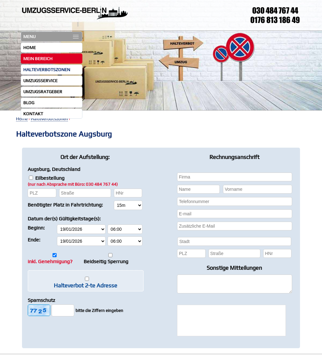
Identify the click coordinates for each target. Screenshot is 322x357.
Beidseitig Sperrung (106, 261)
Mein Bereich (38, 58)
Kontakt (33, 113)
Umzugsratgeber (42, 91)
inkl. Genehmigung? (50, 261)
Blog (28, 102)
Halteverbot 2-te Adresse (85, 285)
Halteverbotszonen (46, 69)
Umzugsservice (40, 80)
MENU (51, 36)
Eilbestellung (73, 181)
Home (29, 47)
